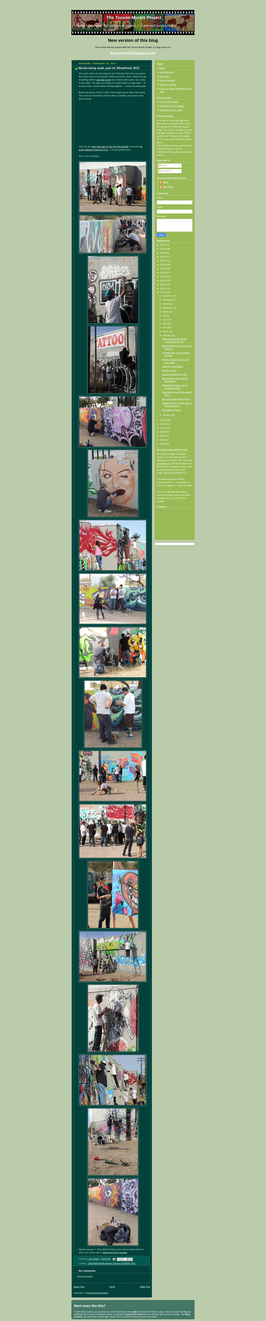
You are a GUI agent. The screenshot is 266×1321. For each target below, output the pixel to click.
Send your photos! (167, 85)
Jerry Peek (168, 187)
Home (112, 1287)
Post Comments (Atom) (97, 1293)
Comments (165, 171)
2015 (162, 284)
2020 (162, 265)
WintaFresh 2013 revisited (115, 1252)
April (165, 327)
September (168, 308)
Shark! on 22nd (169, 370)
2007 (162, 440)
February (167, 335)
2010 (162, 428)
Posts (162, 165)
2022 (162, 257)
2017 (162, 276)
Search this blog (166, 80)
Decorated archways (171, 410)
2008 (162, 436)
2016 (162, 280)
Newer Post (79, 1287)
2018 (162, 272)
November (168, 300)
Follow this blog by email (170, 110)
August (166, 312)
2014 (162, 288)
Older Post (145, 1287)
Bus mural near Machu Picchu (176, 399)
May (165, 324)
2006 (162, 444)
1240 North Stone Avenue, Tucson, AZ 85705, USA (111, 1263)
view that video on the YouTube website (110, 147)
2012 (162, 420)
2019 (162, 269)
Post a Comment (85, 1276)
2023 (162, 253)
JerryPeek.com (164, 463)
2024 (162, 249)
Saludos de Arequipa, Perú (174, 374)
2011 (162, 424)
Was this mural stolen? (172, 366)
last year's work (103, 80)
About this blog (166, 72)
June (165, 320)
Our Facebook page (168, 102)
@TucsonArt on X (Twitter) (171, 106)
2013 (162, 292)
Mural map (164, 76)
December (168, 296)
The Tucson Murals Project (133, 17)
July (165, 316)
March (166, 331)
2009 (162, 432)
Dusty (165, 182)
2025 (162, 245)
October (167, 304)
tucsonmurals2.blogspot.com (133, 53)
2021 (162, 261)
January (167, 415)
